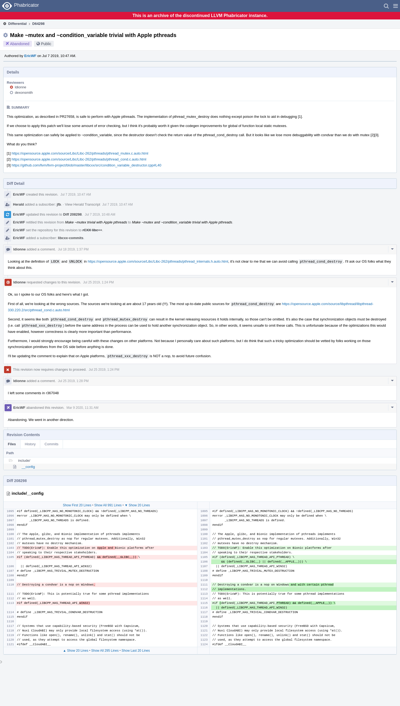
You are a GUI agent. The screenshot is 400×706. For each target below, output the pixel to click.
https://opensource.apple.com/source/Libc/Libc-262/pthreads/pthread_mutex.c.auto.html (80, 153)
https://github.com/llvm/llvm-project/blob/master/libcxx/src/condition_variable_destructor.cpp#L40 (86, 165)
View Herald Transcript (82, 204)
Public (46, 44)
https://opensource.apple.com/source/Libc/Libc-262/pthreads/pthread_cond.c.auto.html (79, 159)
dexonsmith (24, 93)
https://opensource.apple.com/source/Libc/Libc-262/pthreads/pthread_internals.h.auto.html (158, 262)
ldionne (20, 87)
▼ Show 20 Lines (137, 505)
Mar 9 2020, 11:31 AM (82, 408)
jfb (59, 204)
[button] (395, 6)
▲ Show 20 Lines (75, 651)
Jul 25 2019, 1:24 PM (98, 282)
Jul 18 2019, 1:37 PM (73, 249)
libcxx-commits (70, 238)
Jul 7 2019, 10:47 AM (75, 194)
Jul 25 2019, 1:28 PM (73, 381)
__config (28, 467)
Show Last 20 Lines (136, 651)
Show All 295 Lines (105, 651)
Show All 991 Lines (108, 505)
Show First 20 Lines (77, 505)
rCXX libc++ (92, 230)
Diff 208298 (72, 214)
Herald (18, 204)
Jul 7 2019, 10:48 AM (100, 214)
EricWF (30, 56)
